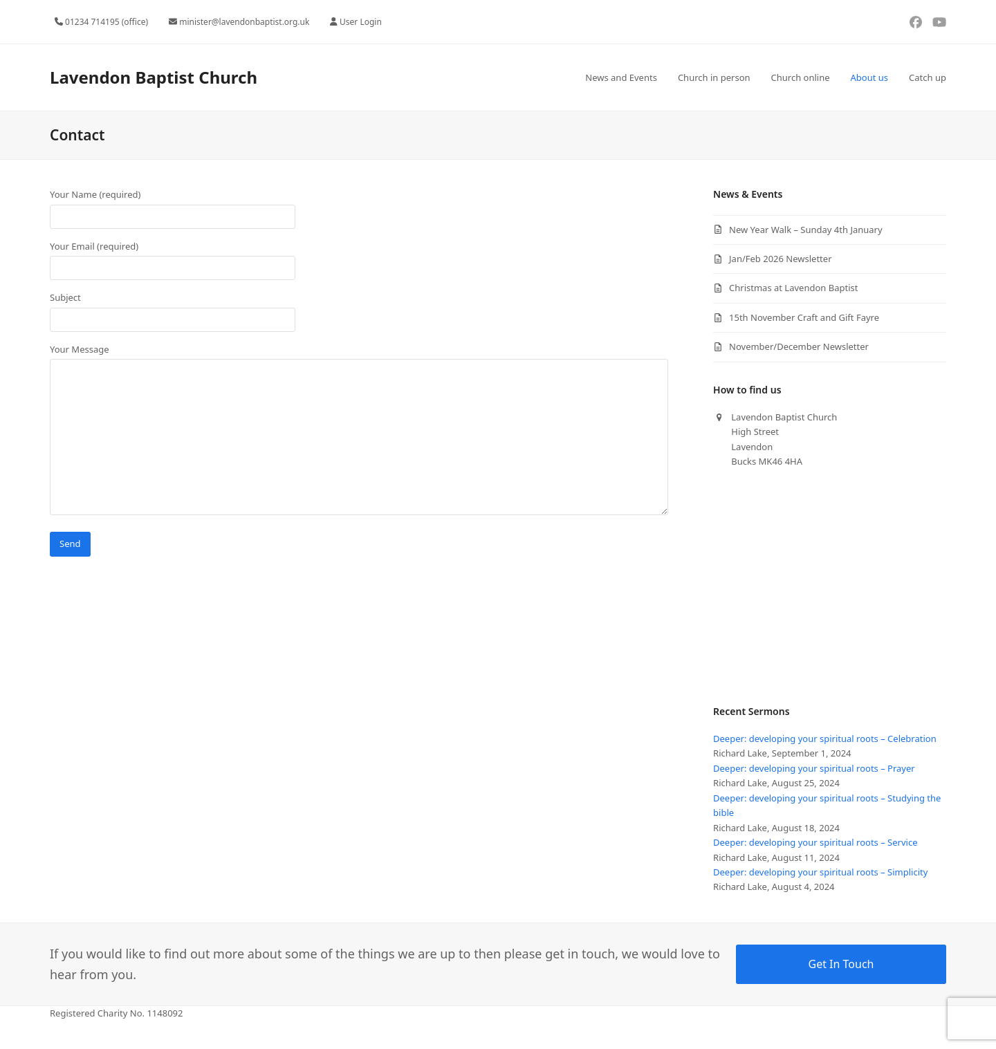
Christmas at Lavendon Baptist (793, 287)
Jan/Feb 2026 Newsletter (780, 258)
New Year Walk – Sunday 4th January (806, 229)
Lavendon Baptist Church (153, 77)
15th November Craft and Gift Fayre (804, 317)
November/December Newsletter (799, 346)
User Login (361, 22)
